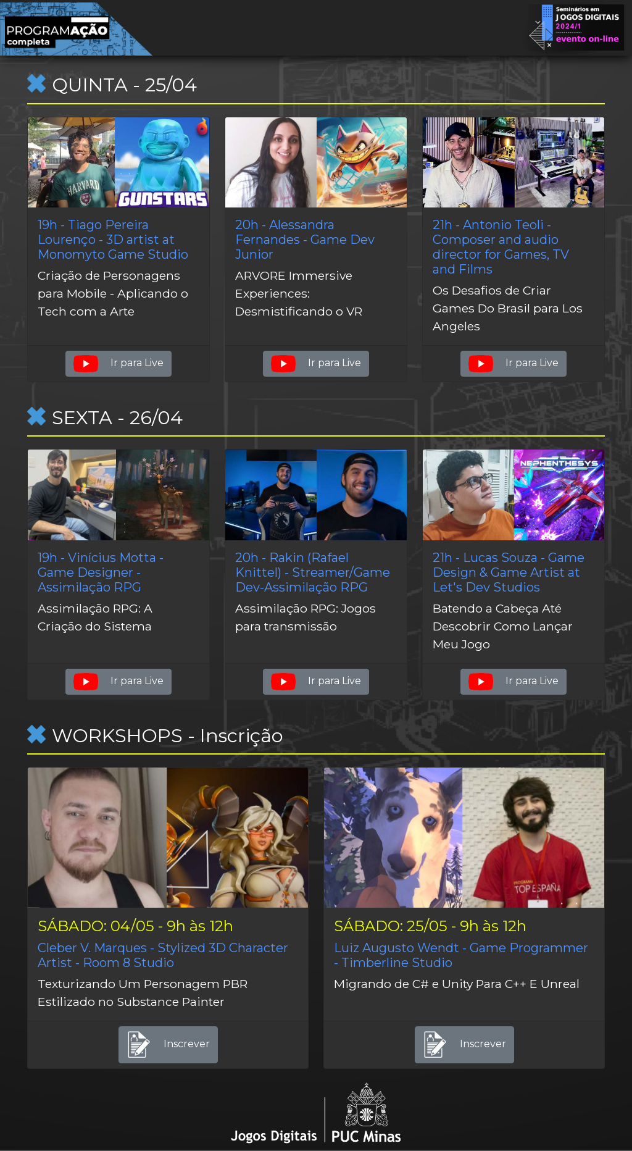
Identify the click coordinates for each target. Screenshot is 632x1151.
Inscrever (168, 1045)
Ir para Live (118, 363)
